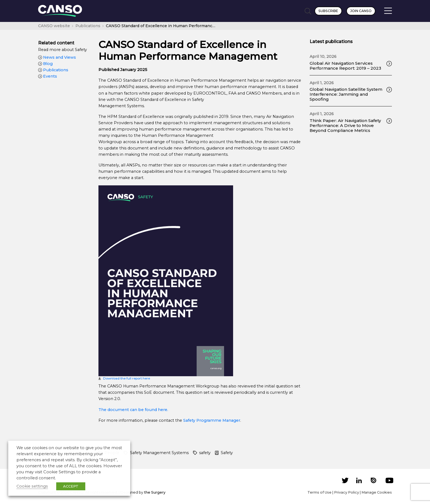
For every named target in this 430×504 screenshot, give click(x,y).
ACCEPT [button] (70, 486)
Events (47, 76)
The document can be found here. (133, 409)
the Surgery (154, 492)
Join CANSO (361, 11)
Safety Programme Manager (211, 420)
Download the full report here (126, 378)
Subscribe (328, 11)
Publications (53, 69)
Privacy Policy (346, 492)
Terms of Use (319, 492)
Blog (45, 63)
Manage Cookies (376, 492)
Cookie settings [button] (32, 486)
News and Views (57, 57)
